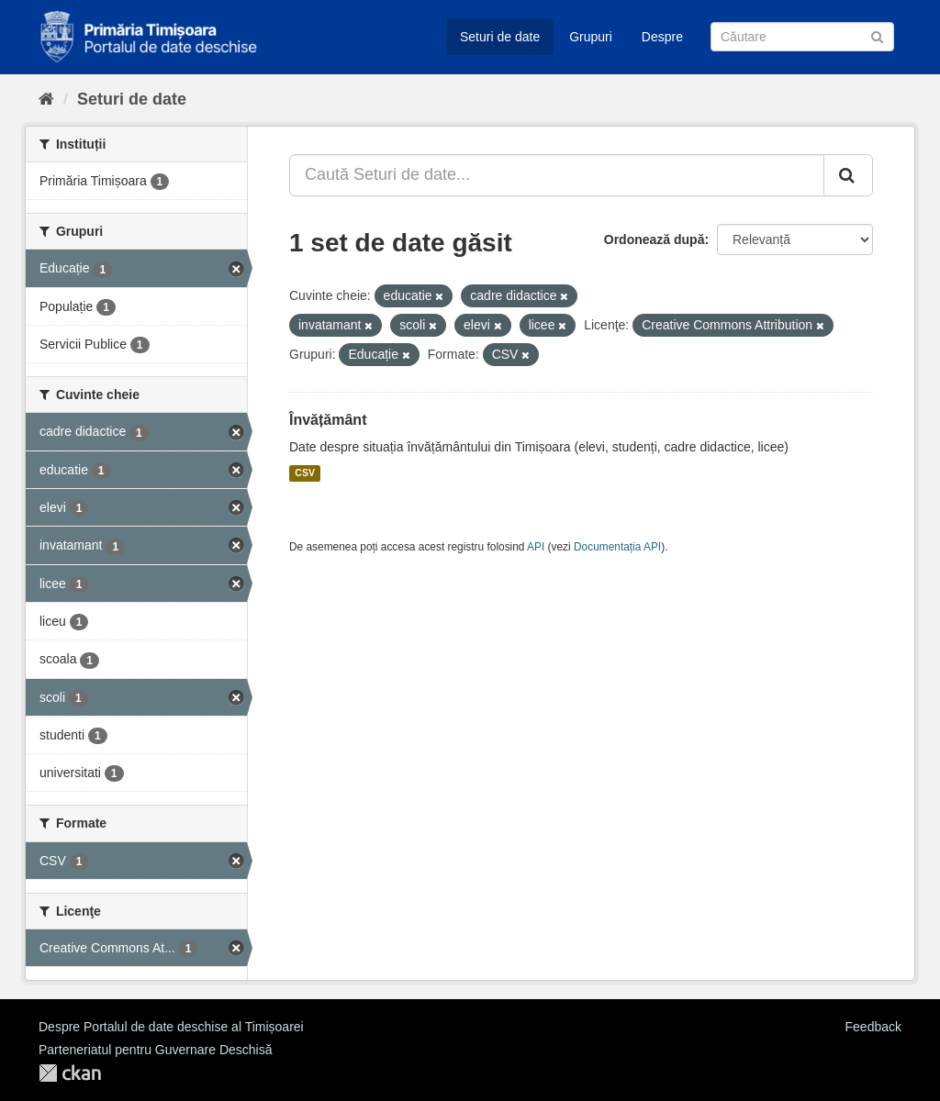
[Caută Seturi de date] (802, 36)
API (535, 546)
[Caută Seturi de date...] (556, 175)
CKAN (70, 1073)
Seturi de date (500, 36)
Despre (662, 36)
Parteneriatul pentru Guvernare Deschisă (155, 1049)
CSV (305, 473)
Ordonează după (654, 239)
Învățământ (327, 420)
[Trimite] (877, 35)
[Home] (46, 99)
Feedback (873, 1026)
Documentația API (617, 546)
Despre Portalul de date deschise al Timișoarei (171, 1026)
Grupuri (590, 36)
